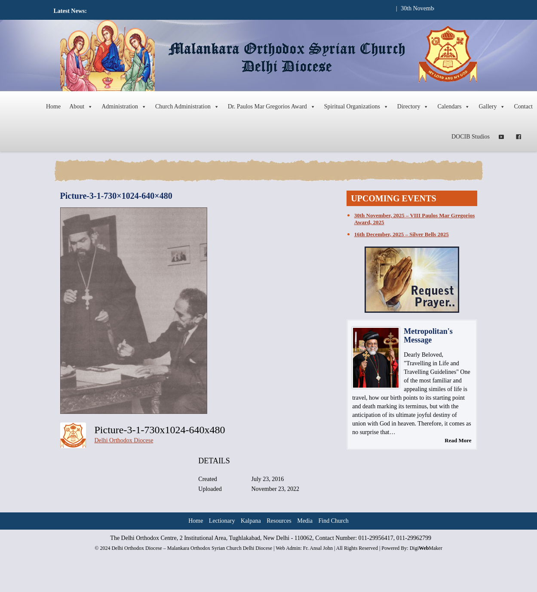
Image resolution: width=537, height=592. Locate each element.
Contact (523, 106)
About (81, 106)
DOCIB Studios (470, 136)
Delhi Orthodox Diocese (124, 440)
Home (53, 106)
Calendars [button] (453, 106)
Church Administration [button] (187, 106)
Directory (413, 106)
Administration (124, 106)
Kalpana (251, 521)
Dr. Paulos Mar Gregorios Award (272, 106)
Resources (279, 521)
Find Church (333, 521)
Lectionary (222, 521)
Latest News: (70, 11)
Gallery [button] (492, 106)
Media (305, 521)
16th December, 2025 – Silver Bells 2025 (401, 234)
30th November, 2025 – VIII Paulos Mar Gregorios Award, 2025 (414, 218)
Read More (458, 440)
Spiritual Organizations (356, 106)
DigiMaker (426, 548)
